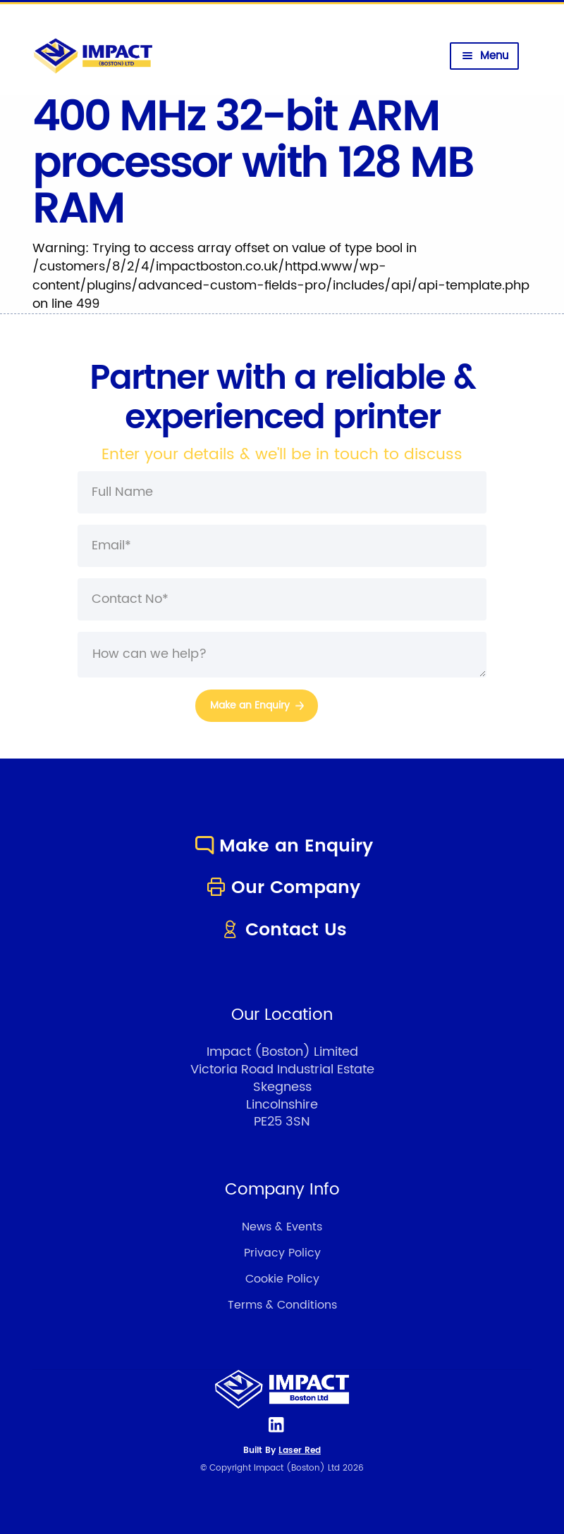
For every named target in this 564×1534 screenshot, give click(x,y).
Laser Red (299, 1450)
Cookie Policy (282, 1279)
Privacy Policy (282, 1253)
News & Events (282, 1226)
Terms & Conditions (282, 1305)
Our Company (282, 887)
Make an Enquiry (282, 846)
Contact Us (282, 930)
